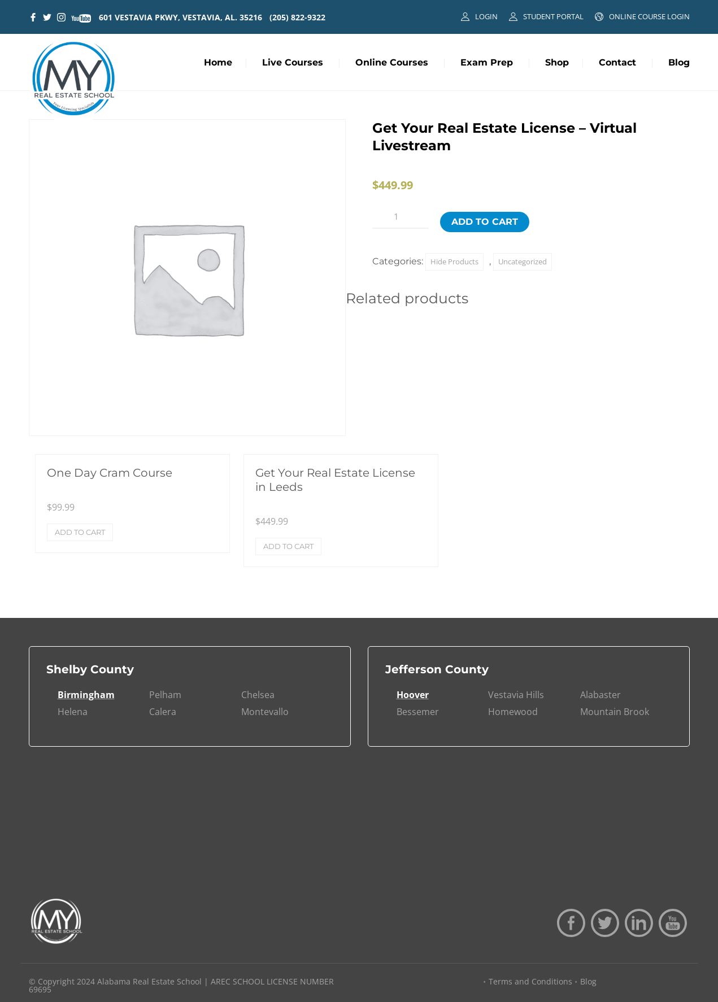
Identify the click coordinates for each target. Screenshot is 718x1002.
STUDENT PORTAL (553, 16)
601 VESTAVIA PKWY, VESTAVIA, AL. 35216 (180, 17)
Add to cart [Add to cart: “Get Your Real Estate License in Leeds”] (288, 546)
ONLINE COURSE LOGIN (649, 16)
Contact (617, 62)
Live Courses (292, 62)
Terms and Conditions (530, 981)
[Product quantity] (400, 217)
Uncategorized (522, 261)
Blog (679, 62)
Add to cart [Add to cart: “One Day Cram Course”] (80, 532)
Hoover (413, 695)
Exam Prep (486, 62)
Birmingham (86, 695)
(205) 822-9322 (297, 17)
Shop (557, 62)
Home (218, 62)
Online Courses (391, 62)
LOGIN (486, 16)
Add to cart (484, 221)
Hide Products (454, 261)
